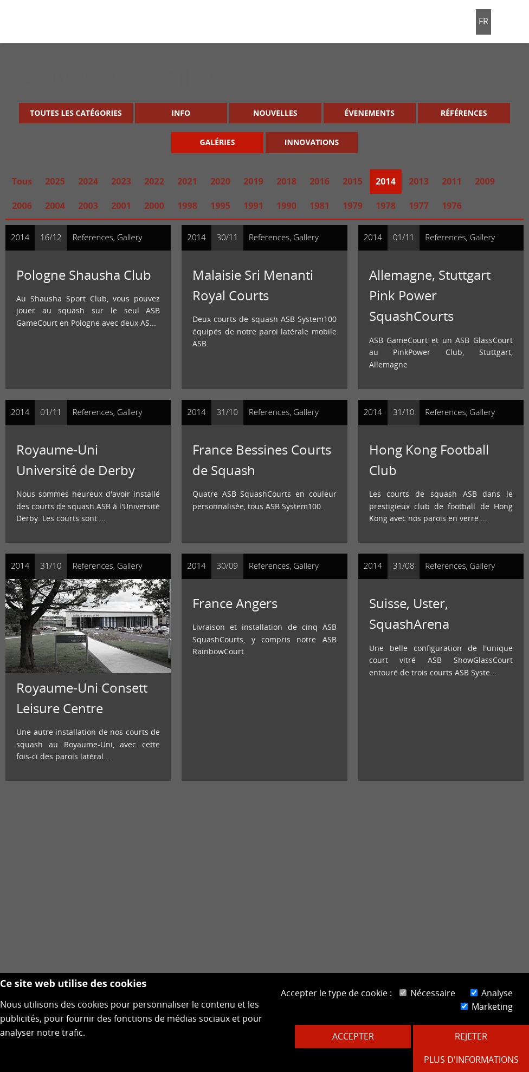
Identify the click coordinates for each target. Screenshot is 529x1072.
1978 (386, 206)
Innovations (312, 142)
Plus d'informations (471, 1060)
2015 (353, 181)
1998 (187, 206)
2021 (187, 181)
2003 (88, 206)
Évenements (370, 113)
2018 (286, 181)
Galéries (217, 142)
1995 (220, 206)
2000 (154, 206)
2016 (319, 181)
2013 (419, 181)
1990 (286, 206)
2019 (253, 181)
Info (180, 113)
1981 (319, 206)
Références (464, 113)
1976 (452, 206)
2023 (121, 181)
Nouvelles (275, 113)
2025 (55, 181)
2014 (386, 181)
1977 (419, 206)
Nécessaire (427, 993)
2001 (121, 206)
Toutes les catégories (75, 113)
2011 (452, 181)
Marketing (487, 1006)
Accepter (353, 1036)
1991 (253, 206)
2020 (220, 181)
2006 (22, 206)
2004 (55, 206)
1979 (353, 206)
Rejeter (471, 1036)
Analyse (491, 993)
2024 (88, 181)
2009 (485, 181)
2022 (154, 181)
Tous (22, 181)
